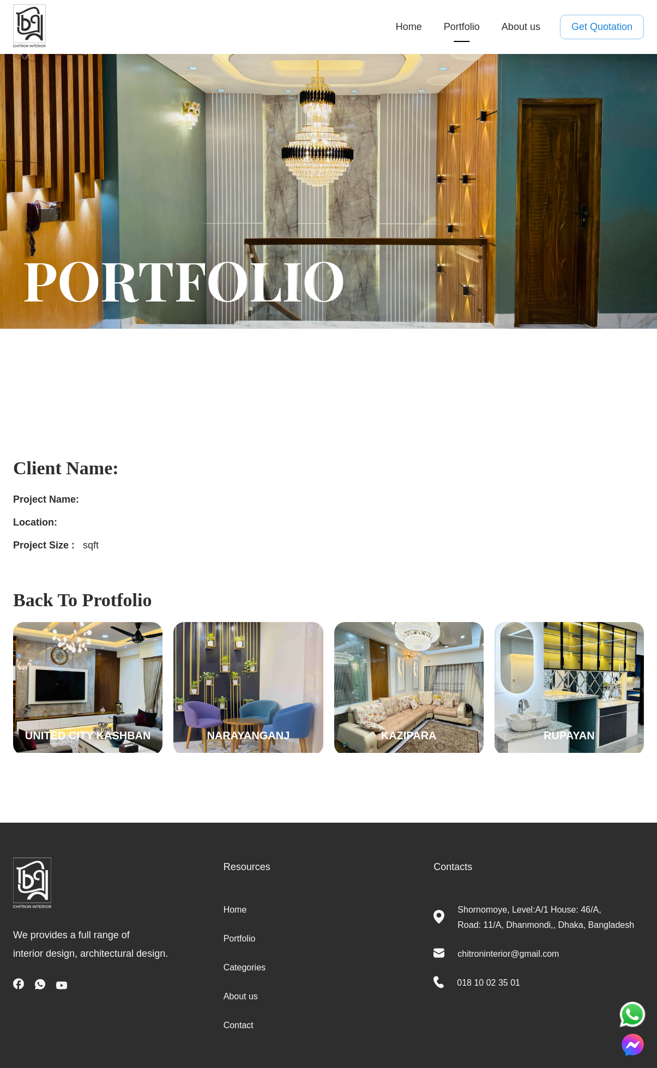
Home (409, 26)
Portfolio (462, 26)
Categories (245, 967)
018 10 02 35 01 (488, 982)
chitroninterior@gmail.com (508, 953)
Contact (239, 1025)
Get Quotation (601, 27)
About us (521, 26)
